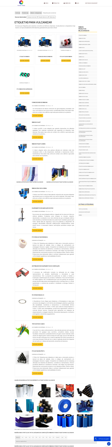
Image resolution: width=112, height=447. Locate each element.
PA (65, 406)
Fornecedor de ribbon (84, 143)
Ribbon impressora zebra (84, 44)
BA (50, 406)
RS (43, 406)
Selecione (18, 406)
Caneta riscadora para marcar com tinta (87, 153)
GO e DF (57, 406)
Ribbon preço (52, 17)
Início (46, 3)
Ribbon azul (81, 56)
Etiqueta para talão (83, 150)
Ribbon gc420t (82, 69)
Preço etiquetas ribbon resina (86, 185)
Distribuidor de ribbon (84, 163)
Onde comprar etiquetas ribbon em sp (87, 178)
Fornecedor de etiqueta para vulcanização (85, 140)
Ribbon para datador (83, 111)
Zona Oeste (33, 420)
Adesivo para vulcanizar (84, 121)
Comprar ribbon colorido (85, 157)
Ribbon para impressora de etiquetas (87, 195)
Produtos (55, 3)
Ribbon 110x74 (82, 47)
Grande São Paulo (53, 420)
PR (36, 406)
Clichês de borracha (83, 78)
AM (62, 406)
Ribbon (80, 215)
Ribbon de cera (82, 38)
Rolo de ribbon (82, 87)
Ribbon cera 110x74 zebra (84, 81)
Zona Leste (46, 420)
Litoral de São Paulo (63, 420)
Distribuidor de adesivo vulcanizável (87, 128)
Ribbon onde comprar (84, 102)
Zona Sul (39, 420)
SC (39, 406)
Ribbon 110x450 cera (83, 96)
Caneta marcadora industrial (86, 50)
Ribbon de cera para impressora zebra (87, 84)
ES (29, 406)
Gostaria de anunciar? (91, 3)
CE (53, 406)
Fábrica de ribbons (83, 63)
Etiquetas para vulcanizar (85, 118)
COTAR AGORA (22, 62)
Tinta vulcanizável (83, 209)
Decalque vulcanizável (32, 17)
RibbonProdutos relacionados (83, 29)
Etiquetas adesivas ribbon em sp (86, 166)
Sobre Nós (67, 3)
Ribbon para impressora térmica (86, 198)
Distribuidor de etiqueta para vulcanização (86, 136)
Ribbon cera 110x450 (83, 59)
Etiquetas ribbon (83, 35)
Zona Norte (26, 420)
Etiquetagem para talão (84, 146)
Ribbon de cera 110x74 (83, 72)
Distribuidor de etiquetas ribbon (86, 160)
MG (26, 406)
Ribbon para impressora (84, 41)
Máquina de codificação (84, 212)
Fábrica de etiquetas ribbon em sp (86, 172)
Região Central (19, 420)
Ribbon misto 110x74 (83, 53)
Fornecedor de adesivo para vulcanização (85, 132)
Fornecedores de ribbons (85, 66)
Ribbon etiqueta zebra (84, 99)
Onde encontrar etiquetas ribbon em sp (87, 182)
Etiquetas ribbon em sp (43, 17)
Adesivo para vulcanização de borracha (86, 124)
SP (32, 406)
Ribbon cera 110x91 (83, 75)
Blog (77, 3)
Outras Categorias (85, 204)
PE (46, 406)
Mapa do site (93, 436)
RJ (22, 406)
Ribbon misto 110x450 (83, 93)
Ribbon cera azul (83, 108)
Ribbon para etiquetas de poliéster (87, 188)
